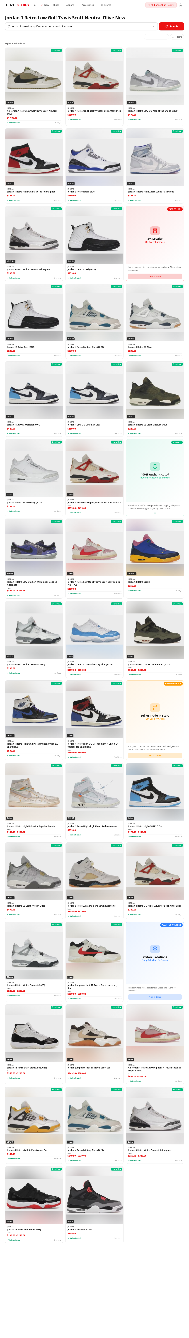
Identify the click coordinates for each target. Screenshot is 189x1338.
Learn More (155, 276)
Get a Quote (155, 755)
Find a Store (155, 996)
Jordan (10, 108)
